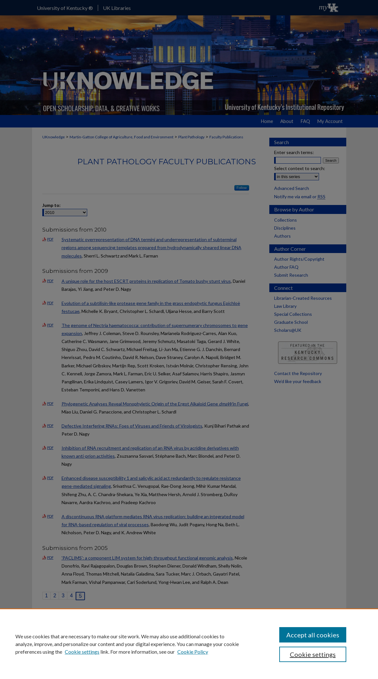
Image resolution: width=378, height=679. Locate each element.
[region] (189, 644)
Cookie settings (82, 652)
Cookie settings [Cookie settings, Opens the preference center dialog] (313, 654)
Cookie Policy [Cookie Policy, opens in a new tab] (192, 652)
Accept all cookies (312, 635)
